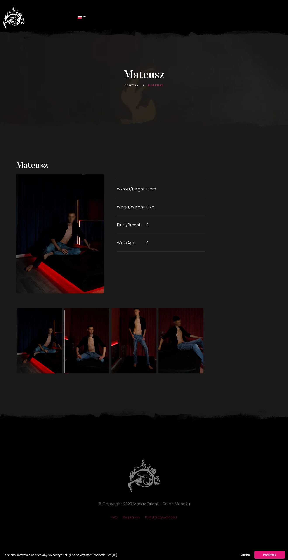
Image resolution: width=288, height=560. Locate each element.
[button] (82, 17)
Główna (131, 85)
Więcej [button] (112, 555)
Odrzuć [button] (245, 554)
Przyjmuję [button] (269, 554)
